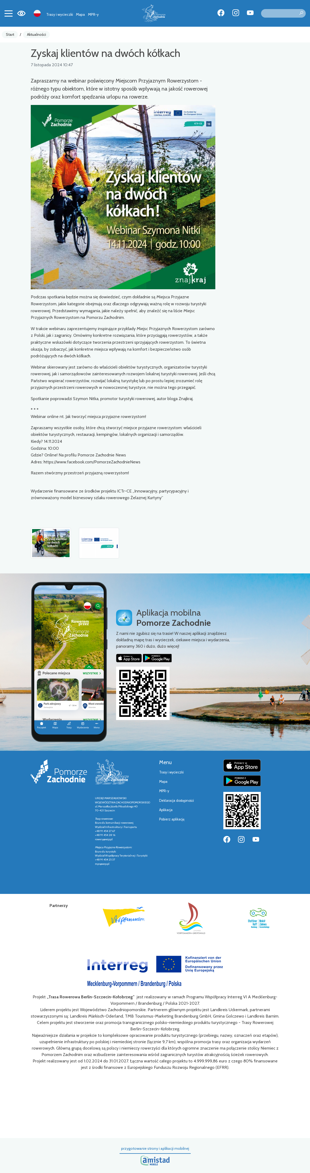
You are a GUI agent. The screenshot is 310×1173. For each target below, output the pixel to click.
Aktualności (36, 34)
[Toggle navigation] (8, 13)
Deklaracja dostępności (176, 801)
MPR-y (93, 14)
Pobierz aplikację (172, 819)
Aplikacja (166, 810)
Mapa (80, 14)
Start (10, 34)
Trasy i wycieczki (59, 14)
